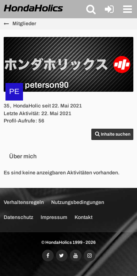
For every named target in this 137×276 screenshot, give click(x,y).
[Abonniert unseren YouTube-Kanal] (75, 255)
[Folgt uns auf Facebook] (48, 255)
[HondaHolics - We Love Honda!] (33, 8)
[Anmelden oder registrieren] (109, 9)
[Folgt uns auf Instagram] (89, 255)
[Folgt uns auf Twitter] (62, 255)
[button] (91, 9)
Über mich (23, 156)
